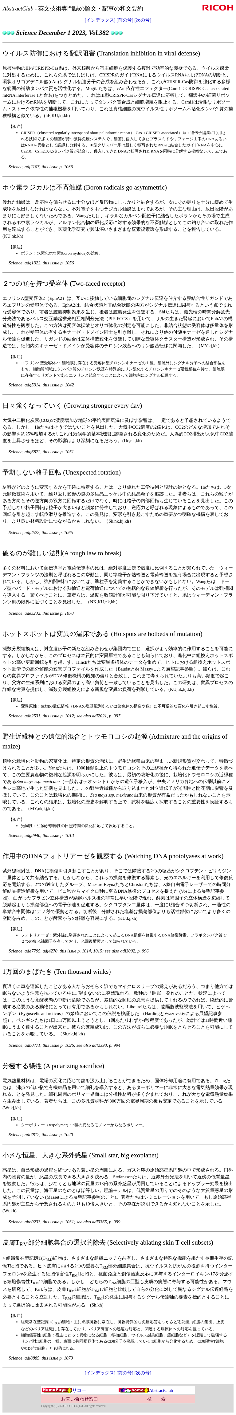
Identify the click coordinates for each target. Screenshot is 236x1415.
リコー (63, 1390)
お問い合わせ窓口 (79, 1399)
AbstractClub (145, 1390)
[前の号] (124, 20)
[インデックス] (100, 20)
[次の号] (143, 20)
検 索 (156, 1399)
